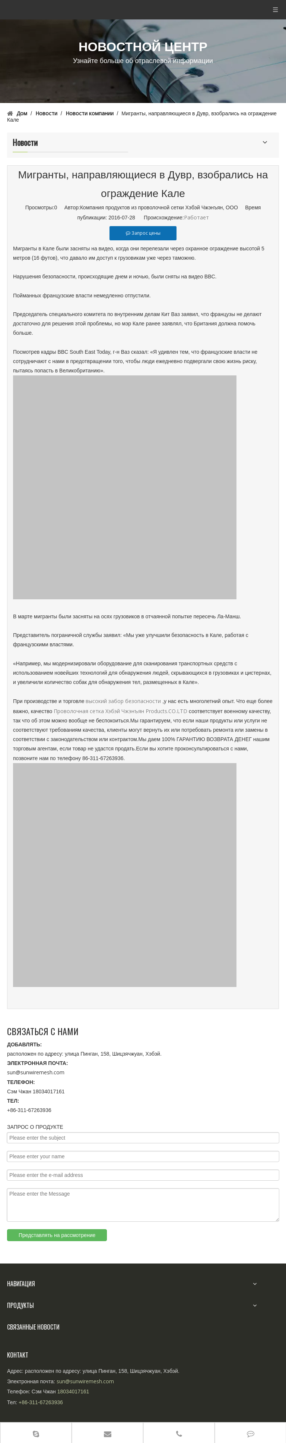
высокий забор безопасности (123, 701)
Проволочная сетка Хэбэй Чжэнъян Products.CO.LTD (121, 711)
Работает (196, 217)
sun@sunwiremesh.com (35, 1072)
